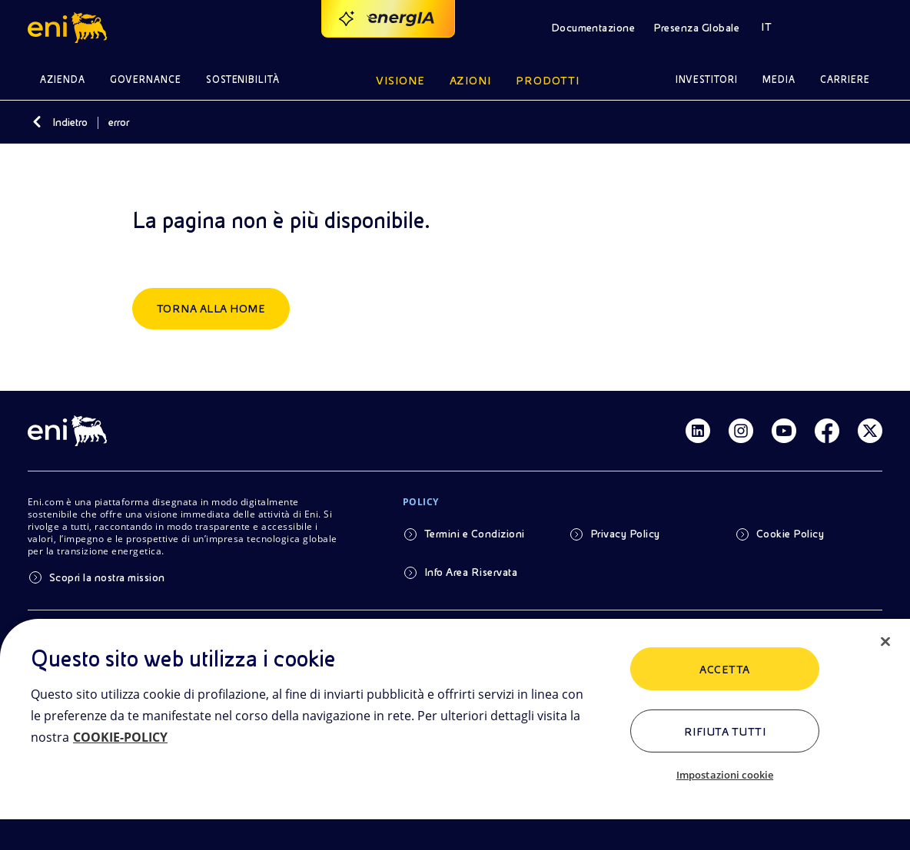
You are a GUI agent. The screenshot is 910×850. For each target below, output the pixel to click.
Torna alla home (211, 309)
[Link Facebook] (827, 430)
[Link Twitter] (870, 430)
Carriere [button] (845, 79)
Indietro (70, 122)
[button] (69, 27)
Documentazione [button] (593, 27)
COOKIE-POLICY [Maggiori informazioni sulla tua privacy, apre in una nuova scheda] (120, 737)
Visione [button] (400, 80)
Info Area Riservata (470, 572)
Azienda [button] (62, 79)
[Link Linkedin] (698, 430)
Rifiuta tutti (725, 732)
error (118, 122)
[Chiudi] (885, 642)
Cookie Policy (790, 534)
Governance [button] (145, 79)
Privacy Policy (625, 534)
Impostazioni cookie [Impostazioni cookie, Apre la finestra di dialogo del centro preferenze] (724, 775)
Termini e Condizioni (474, 534)
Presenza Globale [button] (696, 27)
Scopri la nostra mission (107, 577)
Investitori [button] (707, 79)
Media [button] (778, 79)
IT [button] (766, 27)
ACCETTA (724, 669)
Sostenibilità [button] (243, 79)
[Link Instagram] (741, 430)
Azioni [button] (471, 80)
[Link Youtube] (784, 430)
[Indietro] (37, 122)
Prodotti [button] (548, 80)
